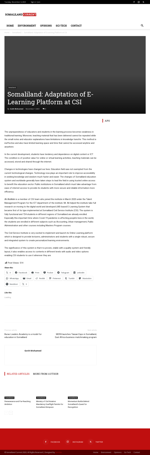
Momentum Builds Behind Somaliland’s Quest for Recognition (78, 404)
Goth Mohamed (16, 109)
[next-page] (11, 413)
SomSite (58, 452)
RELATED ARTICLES (18, 373)
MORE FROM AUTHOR (45, 373)
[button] (142, 26)
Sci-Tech (61, 25)
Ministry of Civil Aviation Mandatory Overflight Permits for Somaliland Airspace (49, 404)
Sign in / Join (35, 2)
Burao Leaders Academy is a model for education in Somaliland (23, 336)
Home (10, 25)
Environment (27, 25)
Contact (76, 25)
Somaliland (16, 32)
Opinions (46, 25)
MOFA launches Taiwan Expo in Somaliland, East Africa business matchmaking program (76, 336)
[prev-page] (6, 413)
